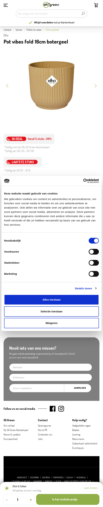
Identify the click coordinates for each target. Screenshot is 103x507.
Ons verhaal (9, 425)
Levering (76, 434)
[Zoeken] (83, 13)
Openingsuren (44, 425)
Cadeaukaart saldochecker (84, 443)
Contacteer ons (45, 434)
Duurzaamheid (11, 438)
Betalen (75, 430)
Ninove (49, 481)
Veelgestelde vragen (81, 425)
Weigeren (51, 323)
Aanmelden (80, 388)
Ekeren (46, 477)
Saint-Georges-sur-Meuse (77, 481)
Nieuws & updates (12, 434)
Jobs (40, 438)
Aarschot (22, 477)
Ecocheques (78, 447)
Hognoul (81, 477)
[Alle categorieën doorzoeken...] (47, 13)
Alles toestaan (51, 299)
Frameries (58, 477)
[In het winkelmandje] (67, 499)
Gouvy (70, 477)
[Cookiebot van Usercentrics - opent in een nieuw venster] (83, 181)
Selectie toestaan (52, 311)
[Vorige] (7, 85)
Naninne (37, 481)
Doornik (34, 477)
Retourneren (78, 438)
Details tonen (83, 288)
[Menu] (6, 4)
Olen (58, 481)
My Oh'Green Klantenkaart (16, 430)
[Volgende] (95, 85)
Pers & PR (42, 430)
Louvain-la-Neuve (20, 481)
